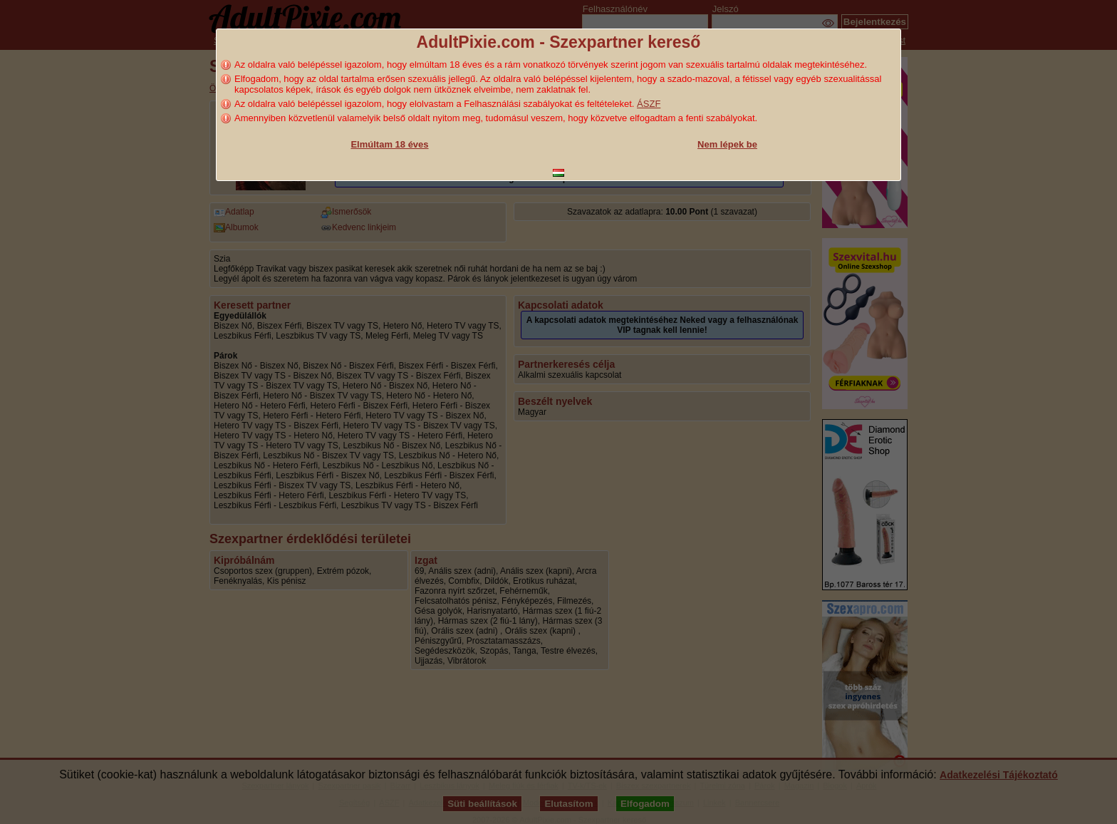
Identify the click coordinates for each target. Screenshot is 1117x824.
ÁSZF (648, 103)
